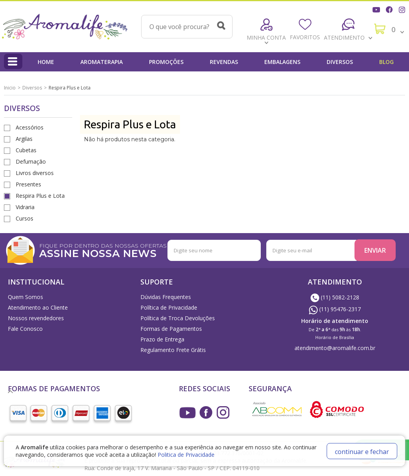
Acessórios (30, 127)
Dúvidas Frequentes (165, 297)
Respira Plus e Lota (40, 195)
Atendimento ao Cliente (38, 307)
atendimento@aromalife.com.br (334, 348)
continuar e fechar (362, 451)
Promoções (166, 62)
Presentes (28, 184)
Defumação (31, 161)
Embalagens (282, 62)
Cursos (24, 218)
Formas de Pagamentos (171, 328)
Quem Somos (25, 297)
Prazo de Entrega (162, 339)
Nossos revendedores (36, 318)
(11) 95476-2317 (335, 309)
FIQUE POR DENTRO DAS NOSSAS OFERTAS (127, 249)
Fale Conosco (25, 328)
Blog (386, 62)
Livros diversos (35, 173)
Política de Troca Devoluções (177, 318)
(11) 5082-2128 (335, 297)
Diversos (340, 62)
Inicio (10, 87)
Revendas (224, 62)
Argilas (24, 138)
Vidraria (25, 207)
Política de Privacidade (168, 307)
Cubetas (26, 150)
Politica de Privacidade (186, 454)
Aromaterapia (101, 62)
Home (46, 62)
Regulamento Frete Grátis (173, 350)
